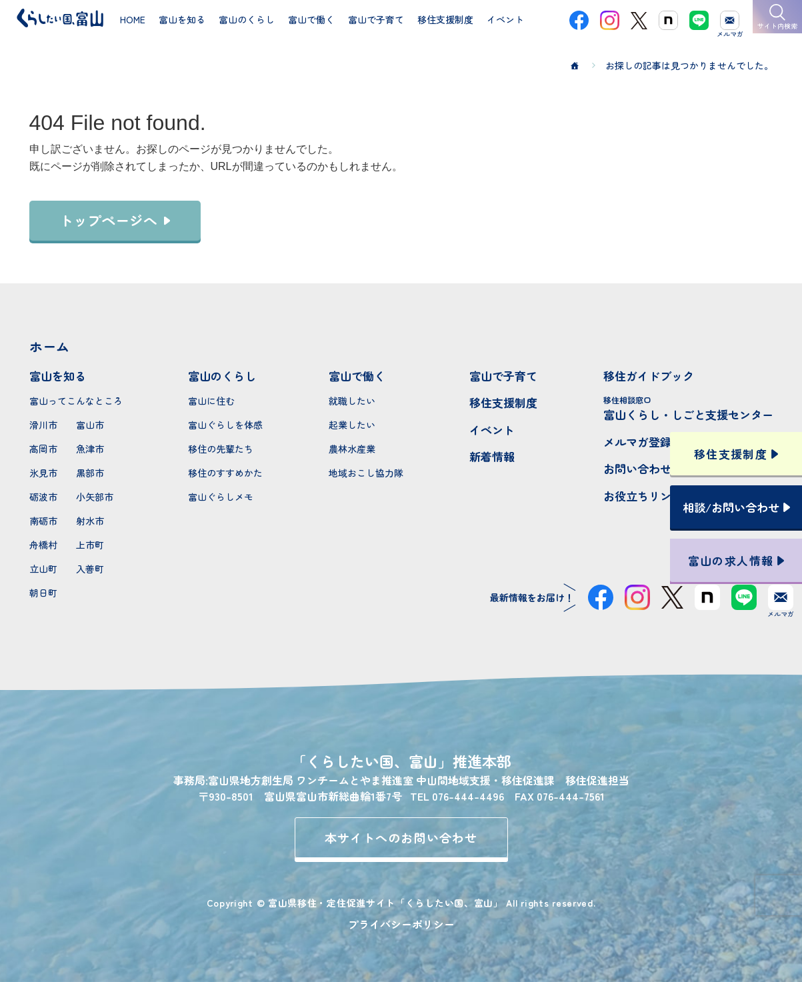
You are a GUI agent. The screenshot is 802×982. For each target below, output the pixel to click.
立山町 (43, 568)
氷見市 (43, 472)
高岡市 (43, 448)
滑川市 (43, 424)
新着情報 (492, 456)
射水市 (90, 520)
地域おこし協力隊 (366, 472)
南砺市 (43, 520)
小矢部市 (94, 496)
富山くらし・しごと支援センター (688, 408)
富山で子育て (503, 375)
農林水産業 (352, 448)
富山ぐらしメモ (220, 496)
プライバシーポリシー (401, 924)
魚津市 (90, 448)
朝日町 (43, 592)
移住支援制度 (503, 402)
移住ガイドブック (648, 375)
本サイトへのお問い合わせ (401, 837)
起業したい (352, 424)
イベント (492, 429)
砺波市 (43, 496)
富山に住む (211, 400)
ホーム (49, 346)
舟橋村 (43, 544)
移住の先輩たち (220, 448)
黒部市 (90, 472)
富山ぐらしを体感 (225, 424)
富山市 (90, 424)
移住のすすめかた (225, 472)
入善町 (90, 568)
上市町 (90, 544)
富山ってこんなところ (76, 400)
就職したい (352, 400)
